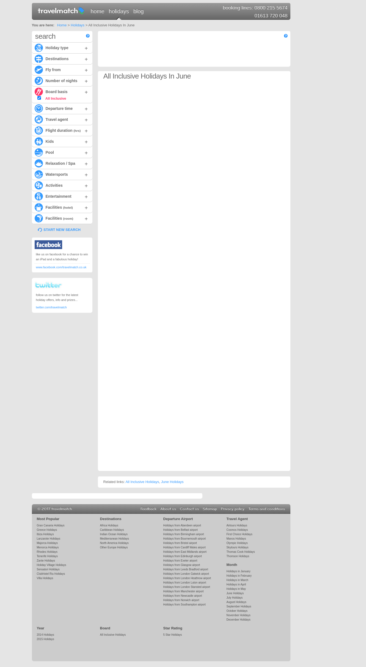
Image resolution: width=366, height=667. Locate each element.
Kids (61, 141)
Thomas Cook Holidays (241, 551)
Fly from (61, 69)
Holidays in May (236, 588)
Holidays (119, 11)
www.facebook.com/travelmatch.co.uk (61, 267)
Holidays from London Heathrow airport (187, 578)
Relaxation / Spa (61, 163)
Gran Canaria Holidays (51, 525)
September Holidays (239, 606)
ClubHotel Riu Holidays (51, 573)
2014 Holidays (45, 634)
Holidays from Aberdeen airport (182, 525)
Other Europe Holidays (114, 547)
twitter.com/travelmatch (51, 307)
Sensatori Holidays (48, 569)
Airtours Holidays (237, 525)
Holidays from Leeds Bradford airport (185, 569)
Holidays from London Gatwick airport (186, 573)
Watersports (61, 174)
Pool (61, 152)
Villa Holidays (45, 578)
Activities (61, 185)
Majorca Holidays (47, 543)
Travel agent (61, 119)
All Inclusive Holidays (142, 482)
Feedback (148, 508)
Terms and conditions (266, 508)
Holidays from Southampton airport (184, 604)
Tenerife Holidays (47, 556)
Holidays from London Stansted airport (186, 586)
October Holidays (237, 610)
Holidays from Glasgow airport (181, 564)
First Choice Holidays (239, 534)
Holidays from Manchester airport (183, 591)
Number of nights (61, 80)
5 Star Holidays (172, 634)
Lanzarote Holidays (48, 538)
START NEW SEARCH (62, 230)
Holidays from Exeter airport (180, 560)
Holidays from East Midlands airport (185, 551)
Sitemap (210, 508)
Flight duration (61, 130)
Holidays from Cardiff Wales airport (184, 547)
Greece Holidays (47, 529)
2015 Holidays (45, 639)
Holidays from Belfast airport (180, 529)
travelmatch (61, 10)
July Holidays (235, 597)
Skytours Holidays (238, 547)
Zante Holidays (46, 560)
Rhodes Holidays (47, 551)
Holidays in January (239, 571)
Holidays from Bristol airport (180, 543)
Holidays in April (236, 584)
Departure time (61, 108)
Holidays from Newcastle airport (182, 595)
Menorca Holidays (48, 547)
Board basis (61, 91)
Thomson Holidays (238, 556)
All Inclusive (51, 98)
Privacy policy (232, 508)
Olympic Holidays (237, 543)
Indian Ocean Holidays (114, 534)
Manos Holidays (236, 538)
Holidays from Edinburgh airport (182, 556)
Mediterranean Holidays (114, 538)
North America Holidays (114, 543)
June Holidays (172, 482)
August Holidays (236, 602)
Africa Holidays (109, 525)
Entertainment (61, 196)
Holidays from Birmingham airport (183, 534)
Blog (138, 11)
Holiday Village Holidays (51, 564)
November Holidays (239, 615)
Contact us (189, 508)
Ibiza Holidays (45, 534)
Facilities (61, 207)
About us (168, 508)
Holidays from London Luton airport (184, 582)
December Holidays (239, 619)
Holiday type (61, 47)
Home (97, 11)
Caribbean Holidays (112, 529)
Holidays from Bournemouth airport (184, 538)
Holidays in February (239, 575)
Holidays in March (237, 580)
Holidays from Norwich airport (181, 600)
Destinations (61, 58)
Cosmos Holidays (237, 529)
